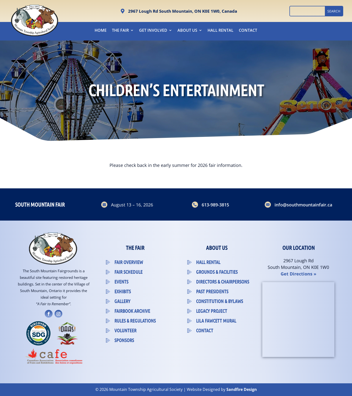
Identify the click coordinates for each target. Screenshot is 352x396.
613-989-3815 (215, 205)
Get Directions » (298, 274)
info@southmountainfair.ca (303, 205)
